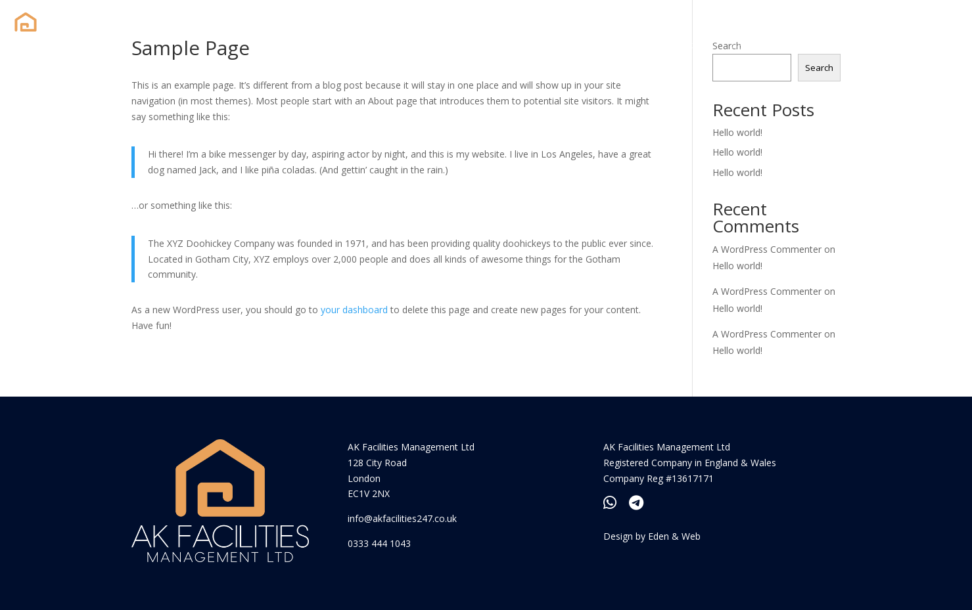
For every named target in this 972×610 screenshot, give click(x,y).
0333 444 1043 (379, 543)
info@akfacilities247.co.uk (402, 518)
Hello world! (737, 132)
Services (752, 45)
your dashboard (354, 309)
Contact (812, 45)
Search (819, 68)
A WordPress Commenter (767, 249)
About (698, 45)
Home (650, 45)
